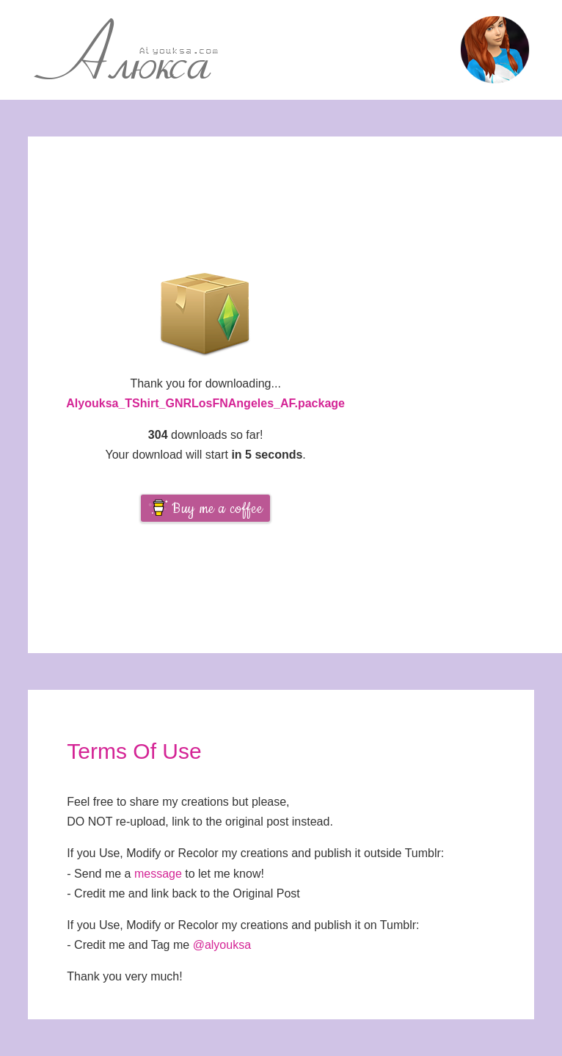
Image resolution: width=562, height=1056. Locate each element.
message (158, 873)
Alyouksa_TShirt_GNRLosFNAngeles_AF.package (205, 403)
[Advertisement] (473, 395)
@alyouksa (222, 945)
